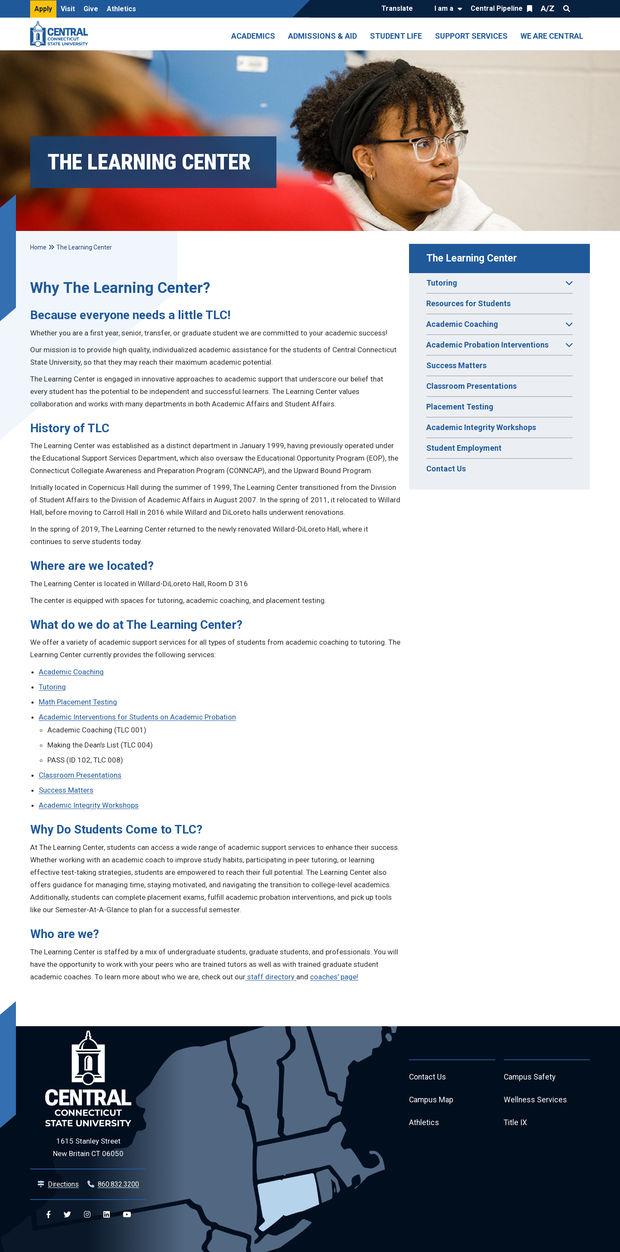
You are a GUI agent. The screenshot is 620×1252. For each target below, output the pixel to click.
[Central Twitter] (67, 1215)
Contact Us (446, 468)
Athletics (121, 9)
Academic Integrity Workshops (481, 427)
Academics (253, 35)
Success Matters (456, 365)
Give (91, 9)
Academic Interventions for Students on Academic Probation (137, 717)
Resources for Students (468, 303)
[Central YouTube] (127, 1215)
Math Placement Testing (78, 702)
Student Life (396, 35)
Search (566, 8)
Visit (68, 9)
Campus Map (431, 1100)
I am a (443, 8)
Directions (63, 1184)
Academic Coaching (71, 672)
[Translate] (399, 9)
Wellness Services (535, 1100)
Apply (43, 9)
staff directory (270, 976)
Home (38, 247)
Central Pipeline (497, 8)
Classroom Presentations (471, 386)
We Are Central (552, 35)
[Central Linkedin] (106, 1215)
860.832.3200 (118, 1184)
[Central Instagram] (87, 1215)
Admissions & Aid (322, 35)
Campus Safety (530, 1077)
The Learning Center (471, 258)
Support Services (471, 35)
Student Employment (464, 447)
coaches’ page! (334, 976)
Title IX (515, 1123)
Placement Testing (459, 406)
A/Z (548, 8)
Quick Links (582, 8)
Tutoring (52, 687)
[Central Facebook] (48, 1215)
